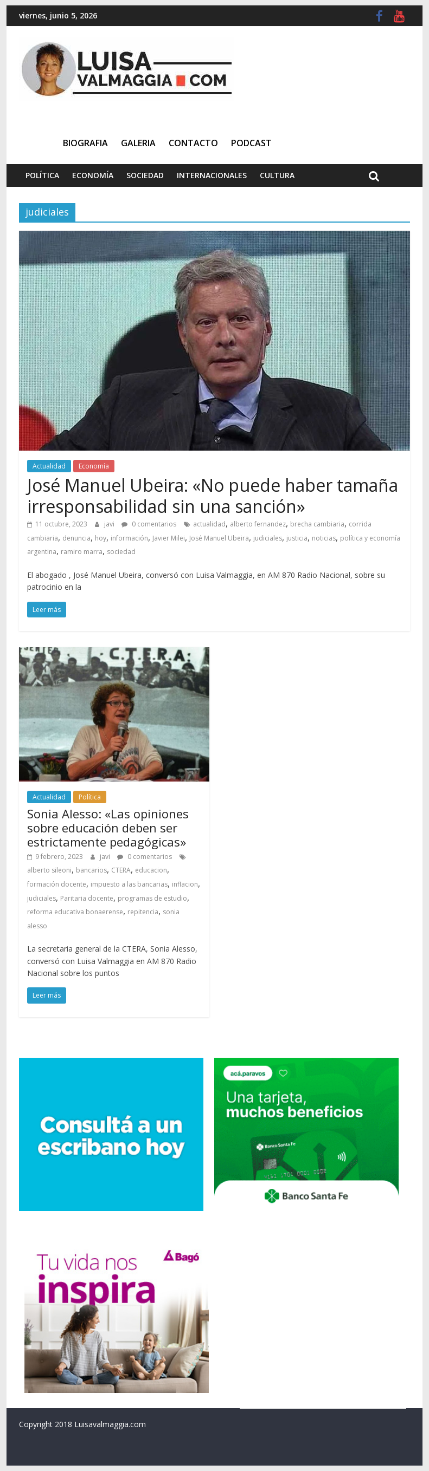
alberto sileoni (49, 870)
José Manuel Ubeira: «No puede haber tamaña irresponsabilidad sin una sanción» (212, 495)
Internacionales (212, 175)
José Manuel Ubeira (219, 538)
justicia (297, 538)
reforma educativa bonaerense (75, 911)
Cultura (277, 175)
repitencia (142, 911)
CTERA (121, 870)
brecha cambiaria (317, 524)
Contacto (193, 143)
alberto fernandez (258, 524)
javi (110, 524)
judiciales (267, 538)
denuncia (76, 538)
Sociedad (145, 175)
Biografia (85, 143)
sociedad (121, 551)
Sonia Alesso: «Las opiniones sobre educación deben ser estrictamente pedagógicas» (108, 827)
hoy (100, 538)
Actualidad (49, 466)
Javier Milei (168, 538)
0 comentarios (148, 524)
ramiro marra (82, 551)
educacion (151, 870)
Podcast (251, 143)
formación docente (56, 884)
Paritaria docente (86, 898)
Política (42, 175)
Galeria (138, 143)
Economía (92, 175)
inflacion (185, 884)
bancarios (91, 870)
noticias (324, 538)
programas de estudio (152, 898)
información (129, 538)
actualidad (209, 524)
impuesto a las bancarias (129, 884)
